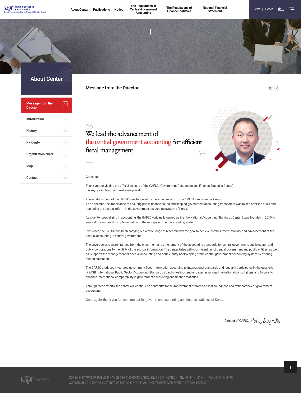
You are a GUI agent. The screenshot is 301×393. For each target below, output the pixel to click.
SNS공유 (277, 88)
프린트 (270, 88)
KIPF (257, 9)
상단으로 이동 (290, 367)
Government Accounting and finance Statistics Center (36, 9)
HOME (269, 9)
